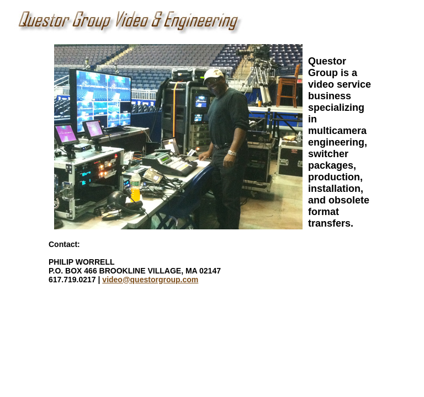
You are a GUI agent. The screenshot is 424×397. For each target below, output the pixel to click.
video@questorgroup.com (150, 279)
